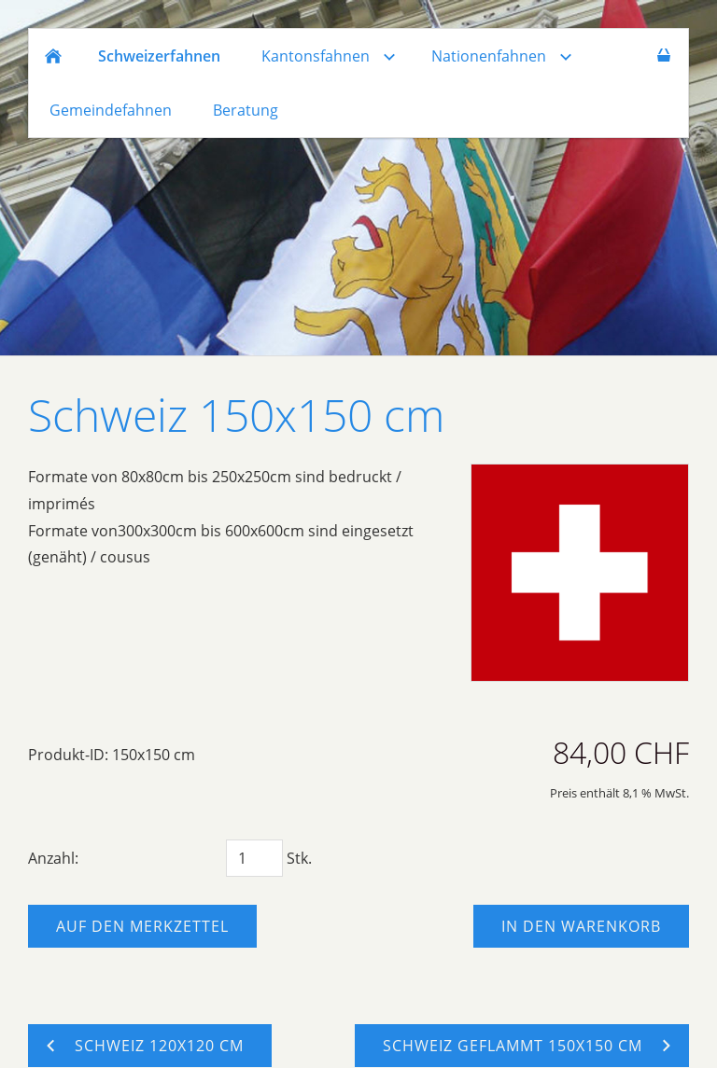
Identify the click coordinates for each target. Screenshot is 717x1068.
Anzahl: (53, 858)
